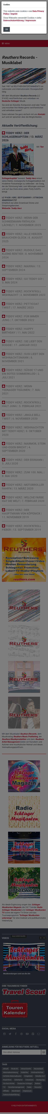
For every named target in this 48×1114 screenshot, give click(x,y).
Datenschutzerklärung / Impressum (19, 20)
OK (6, 29)
